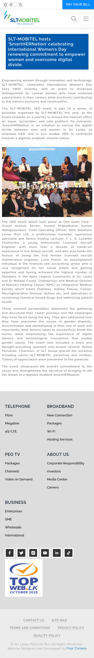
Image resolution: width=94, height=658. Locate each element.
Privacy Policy (71, 628)
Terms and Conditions (30, 628)
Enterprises (13, 511)
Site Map (59, 620)
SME (8, 519)
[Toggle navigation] (86, 19)
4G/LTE (11, 431)
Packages (54, 423)
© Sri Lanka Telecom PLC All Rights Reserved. (47, 644)
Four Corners (77, 648)
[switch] (13, 4)
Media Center (57, 479)
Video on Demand (19, 479)
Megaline (12, 423)
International (14, 535)
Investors (54, 471)
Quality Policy (47, 635)
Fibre (9, 415)
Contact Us (33, 620)
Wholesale (13, 527)
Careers (53, 487)
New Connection (59, 415)
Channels (12, 471)
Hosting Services (60, 439)
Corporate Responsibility (65, 463)
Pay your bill (78, 4)
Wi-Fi (51, 431)
